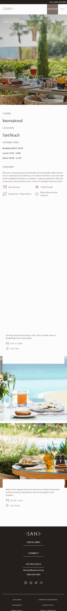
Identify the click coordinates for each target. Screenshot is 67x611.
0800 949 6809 (33, 575)
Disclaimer (17, 600)
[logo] (8, 11)
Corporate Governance (48, 600)
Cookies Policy (48, 605)
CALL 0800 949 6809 (57, 2)
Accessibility (17, 605)
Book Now (52, 9)
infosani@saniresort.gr (33, 570)
